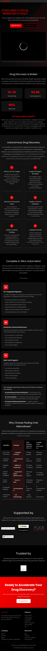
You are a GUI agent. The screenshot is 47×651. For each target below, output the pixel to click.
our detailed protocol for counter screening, (23, 156)
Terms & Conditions (30, 637)
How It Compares (29, 623)
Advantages (28, 619)
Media (3, 637)
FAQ (26, 626)
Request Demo (16, 25)
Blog (26, 634)
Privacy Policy (28, 639)
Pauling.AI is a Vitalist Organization (10, 639)
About (3, 634)
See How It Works (30, 25)
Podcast (27, 635)
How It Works (28, 615)
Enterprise (27, 621)
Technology (28, 617)
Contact (3, 635)
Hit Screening (28, 624)
